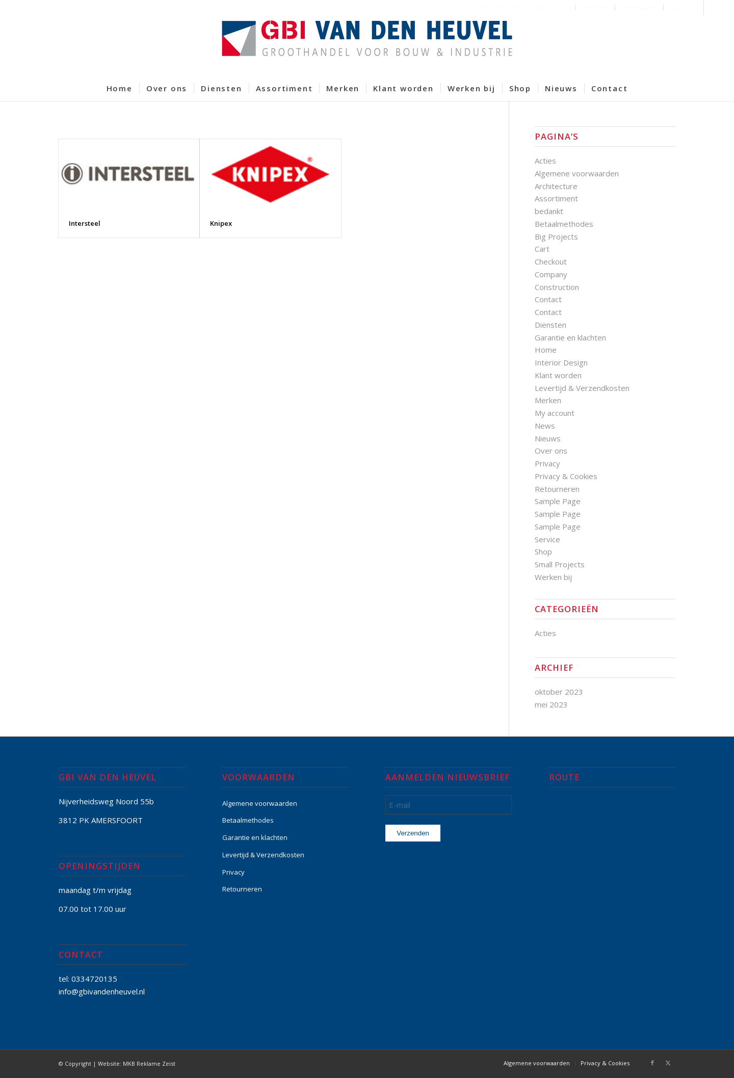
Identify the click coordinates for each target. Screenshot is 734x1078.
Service (547, 539)
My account (554, 413)
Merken (548, 400)
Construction (557, 287)
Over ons (551, 450)
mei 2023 (551, 704)
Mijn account (552, 7)
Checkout (551, 261)
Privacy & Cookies (566, 476)
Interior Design (561, 362)
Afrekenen (595, 7)
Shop (676, 7)
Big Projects (556, 236)
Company (551, 274)
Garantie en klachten (570, 337)
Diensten (550, 325)
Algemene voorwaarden (577, 173)
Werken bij (553, 577)
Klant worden (558, 375)
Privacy (547, 463)
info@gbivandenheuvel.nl (102, 991)
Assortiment (556, 198)
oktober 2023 (559, 692)
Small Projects (560, 564)
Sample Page (558, 501)
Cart (542, 249)
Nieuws (548, 438)
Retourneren (557, 489)
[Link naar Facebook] (696, 7)
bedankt (549, 211)
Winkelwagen (639, 7)
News (545, 425)
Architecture (556, 186)
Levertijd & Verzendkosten (582, 388)
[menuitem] (552, 7)
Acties (545, 160)
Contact (548, 299)
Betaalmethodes (564, 224)
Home (546, 350)
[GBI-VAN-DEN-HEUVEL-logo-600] (367, 45)
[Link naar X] (711, 7)
